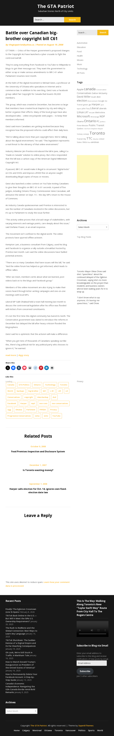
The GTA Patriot (55, 6)
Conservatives (13, 397)
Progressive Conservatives (19, 416)
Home (17, 730)
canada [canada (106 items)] (90, 89)
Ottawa (19, 409)
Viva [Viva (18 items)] (88, 142)
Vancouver (71, 730)
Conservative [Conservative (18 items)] (101, 90)
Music (79, 64)
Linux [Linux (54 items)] (80, 112)
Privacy (53, 409)
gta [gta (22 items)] (90, 104)
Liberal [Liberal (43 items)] (94, 108)
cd (67, 391)
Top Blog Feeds (84, 237)
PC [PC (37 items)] (98, 121)
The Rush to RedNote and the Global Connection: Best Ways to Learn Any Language (21, 631)
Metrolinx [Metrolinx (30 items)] (100, 112)
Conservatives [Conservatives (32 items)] (84, 93)
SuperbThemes (85, 725)
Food (79, 51)
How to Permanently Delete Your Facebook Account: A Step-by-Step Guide (21, 677)
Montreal (37, 730)
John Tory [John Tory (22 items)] (86, 108)
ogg (9, 409)
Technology (50, 384)
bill (44, 391)
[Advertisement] (92, 169)
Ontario (37, 384)
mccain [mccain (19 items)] (92, 112)
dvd (54, 397)
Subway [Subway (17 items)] (80, 134)
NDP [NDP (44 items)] (102, 116)
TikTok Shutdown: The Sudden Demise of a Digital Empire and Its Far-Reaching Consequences (21, 643)
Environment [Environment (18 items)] (93, 101)
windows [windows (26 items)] (95, 142)
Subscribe (85, 671)
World (10, 391)
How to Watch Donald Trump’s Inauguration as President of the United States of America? (20, 665)
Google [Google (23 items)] (101, 101)
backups (20, 391)
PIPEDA (43, 409)
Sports (91, 730)
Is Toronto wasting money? (38, 470)
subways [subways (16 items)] (86, 134)
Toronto (63, 384)
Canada (10, 384)
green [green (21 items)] (85, 105)
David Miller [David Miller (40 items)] (84, 96)
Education (81, 47)
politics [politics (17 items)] (102, 122)
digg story (23, 355)
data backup (42, 397)
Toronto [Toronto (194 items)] (97, 133)
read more (11, 355)
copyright (28, 397)
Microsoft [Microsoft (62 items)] (83, 116)
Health (80, 55)
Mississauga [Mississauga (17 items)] (95, 117)
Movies (80, 60)
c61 (59, 391)
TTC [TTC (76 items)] (89, 138)
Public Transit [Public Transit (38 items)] (96, 125)
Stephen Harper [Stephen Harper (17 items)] (97, 129)
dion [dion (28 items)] (99, 96)
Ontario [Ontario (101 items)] (90, 121)
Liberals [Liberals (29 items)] (103, 108)
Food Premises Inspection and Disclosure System (38, 451)
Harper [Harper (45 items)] (96, 104)
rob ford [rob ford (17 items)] (87, 129)
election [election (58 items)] (82, 100)
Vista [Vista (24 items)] (84, 142)
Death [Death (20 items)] (93, 97)
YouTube (56, 416)
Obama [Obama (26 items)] (80, 121)
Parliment (30, 409)
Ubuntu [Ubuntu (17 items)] (95, 139)
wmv (46, 416)
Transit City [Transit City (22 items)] (81, 139)
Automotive (82, 43)
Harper (23, 403)
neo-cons (43, 403)
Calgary (26, 730)
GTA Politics (24, 384)
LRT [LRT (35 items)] (86, 112)
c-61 (52, 391)
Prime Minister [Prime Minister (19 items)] (82, 125)
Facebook (11, 403)
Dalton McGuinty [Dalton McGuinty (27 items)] (99, 93)
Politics (81, 730)
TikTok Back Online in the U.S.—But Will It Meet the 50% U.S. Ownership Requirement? (21, 618)
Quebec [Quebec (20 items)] (80, 128)
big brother (33, 391)
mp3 (33, 403)
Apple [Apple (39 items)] (80, 89)
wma (37, 416)
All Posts (81, 73)
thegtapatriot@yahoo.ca (21, 44)
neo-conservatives (60, 403)
